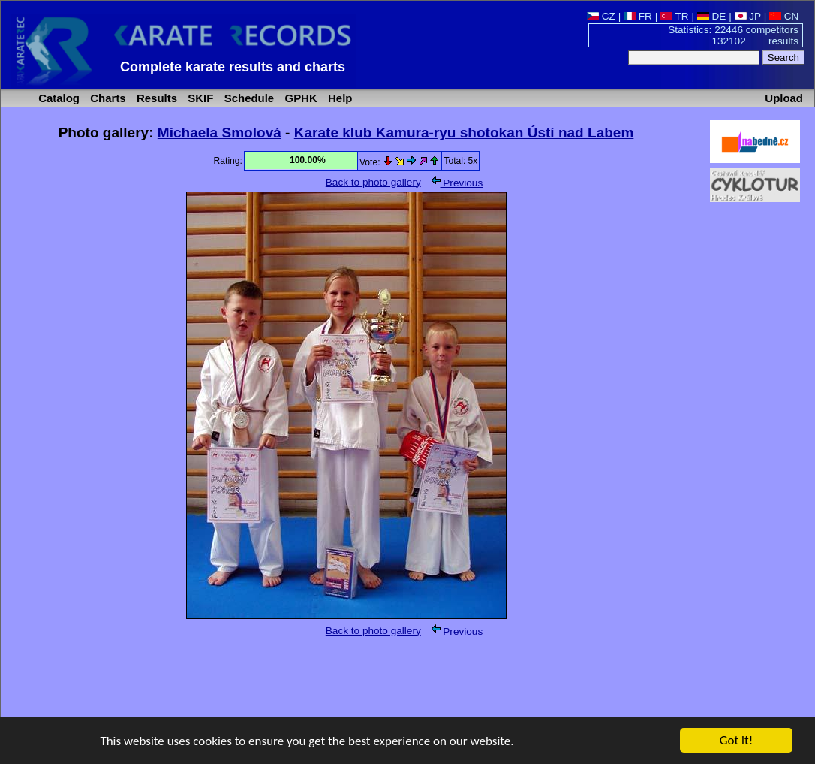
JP (748, 16)
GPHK (299, 98)
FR (638, 16)
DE (711, 16)
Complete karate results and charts (232, 66)
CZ (601, 16)
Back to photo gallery (373, 182)
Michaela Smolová (219, 132)
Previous (457, 183)
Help (339, 98)
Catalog (57, 98)
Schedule (248, 98)
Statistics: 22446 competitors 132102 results (733, 35)
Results (155, 98)
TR (674, 16)
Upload (784, 98)
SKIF (199, 98)
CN (783, 16)
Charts (106, 98)
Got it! (736, 741)
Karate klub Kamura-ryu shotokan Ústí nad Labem (464, 132)
